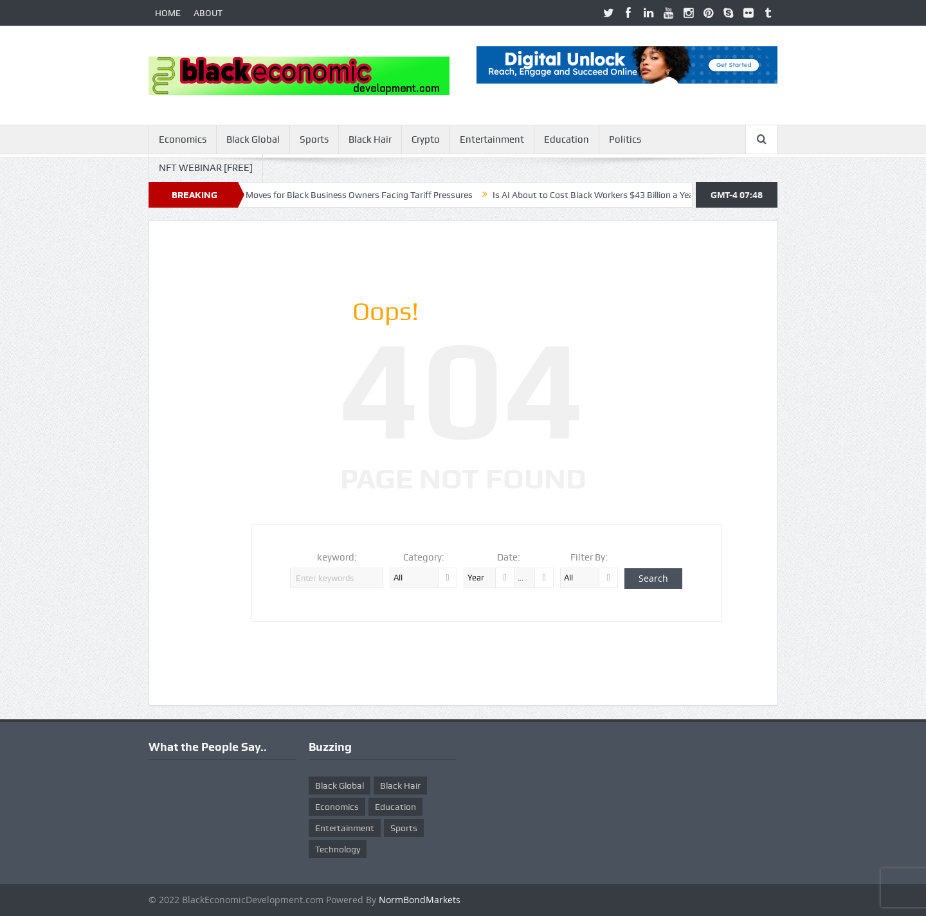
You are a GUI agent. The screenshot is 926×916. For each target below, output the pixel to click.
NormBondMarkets (419, 900)
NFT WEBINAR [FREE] (206, 168)
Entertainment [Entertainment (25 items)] (344, 828)
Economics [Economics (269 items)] (337, 807)
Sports (314, 139)
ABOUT (208, 13)
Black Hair (370, 139)
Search (653, 578)
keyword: (337, 557)
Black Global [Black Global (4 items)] (339, 785)
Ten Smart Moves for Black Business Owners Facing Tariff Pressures (345, 195)
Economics (182, 139)
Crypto (426, 139)
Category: (423, 557)
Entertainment (492, 139)
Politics (625, 139)
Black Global (253, 139)
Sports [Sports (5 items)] (403, 828)
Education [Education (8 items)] (395, 807)
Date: (508, 557)
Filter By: (589, 557)
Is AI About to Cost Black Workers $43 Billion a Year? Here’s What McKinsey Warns (665, 195)
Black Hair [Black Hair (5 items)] (400, 785)
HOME (168, 13)
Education (566, 139)
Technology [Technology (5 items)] (337, 849)
